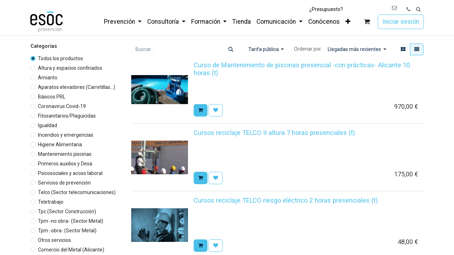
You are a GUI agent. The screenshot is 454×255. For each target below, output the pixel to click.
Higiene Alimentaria (60, 144)
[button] (418, 9)
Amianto (47, 77)
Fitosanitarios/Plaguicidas (67, 116)
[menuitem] (122, 21)
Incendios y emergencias (65, 135)
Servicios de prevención (64, 183)
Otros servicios (54, 240)
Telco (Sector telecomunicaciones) (77, 192)
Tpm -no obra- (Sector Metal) (70, 221)
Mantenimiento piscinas (65, 154)
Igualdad (47, 125)
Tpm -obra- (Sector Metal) (67, 230)
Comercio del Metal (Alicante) (71, 250)
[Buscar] (231, 49)
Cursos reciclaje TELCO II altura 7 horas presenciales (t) (274, 132)
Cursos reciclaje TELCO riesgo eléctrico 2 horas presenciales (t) (286, 200)
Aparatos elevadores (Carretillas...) (76, 87)
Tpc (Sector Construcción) (67, 211)
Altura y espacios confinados (70, 68)
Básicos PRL (51, 97)
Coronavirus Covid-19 (62, 106)
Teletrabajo (50, 202)
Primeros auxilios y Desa (65, 163)
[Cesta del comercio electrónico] (367, 22)
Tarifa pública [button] (264, 49)
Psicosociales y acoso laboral (70, 173)
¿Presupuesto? (326, 9)
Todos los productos (60, 58)
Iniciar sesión (400, 21)
